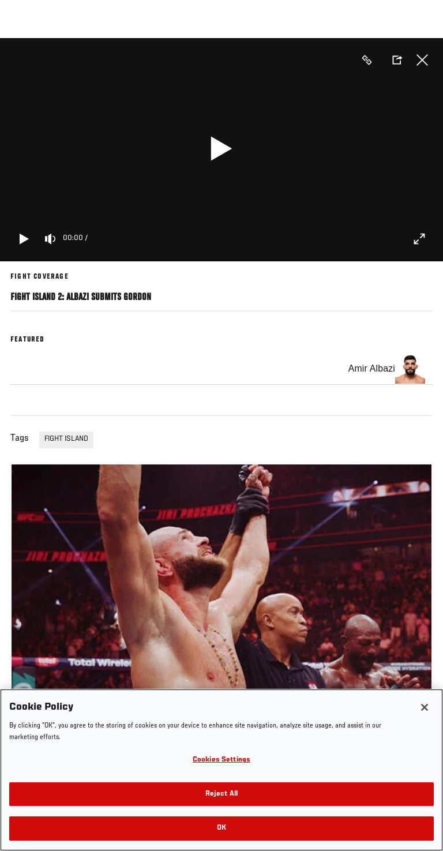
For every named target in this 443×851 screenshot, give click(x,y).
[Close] (424, 707)
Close (422, 60)
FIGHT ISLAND (66, 439)
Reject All (221, 794)
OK (221, 828)
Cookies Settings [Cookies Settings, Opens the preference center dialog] (221, 760)
